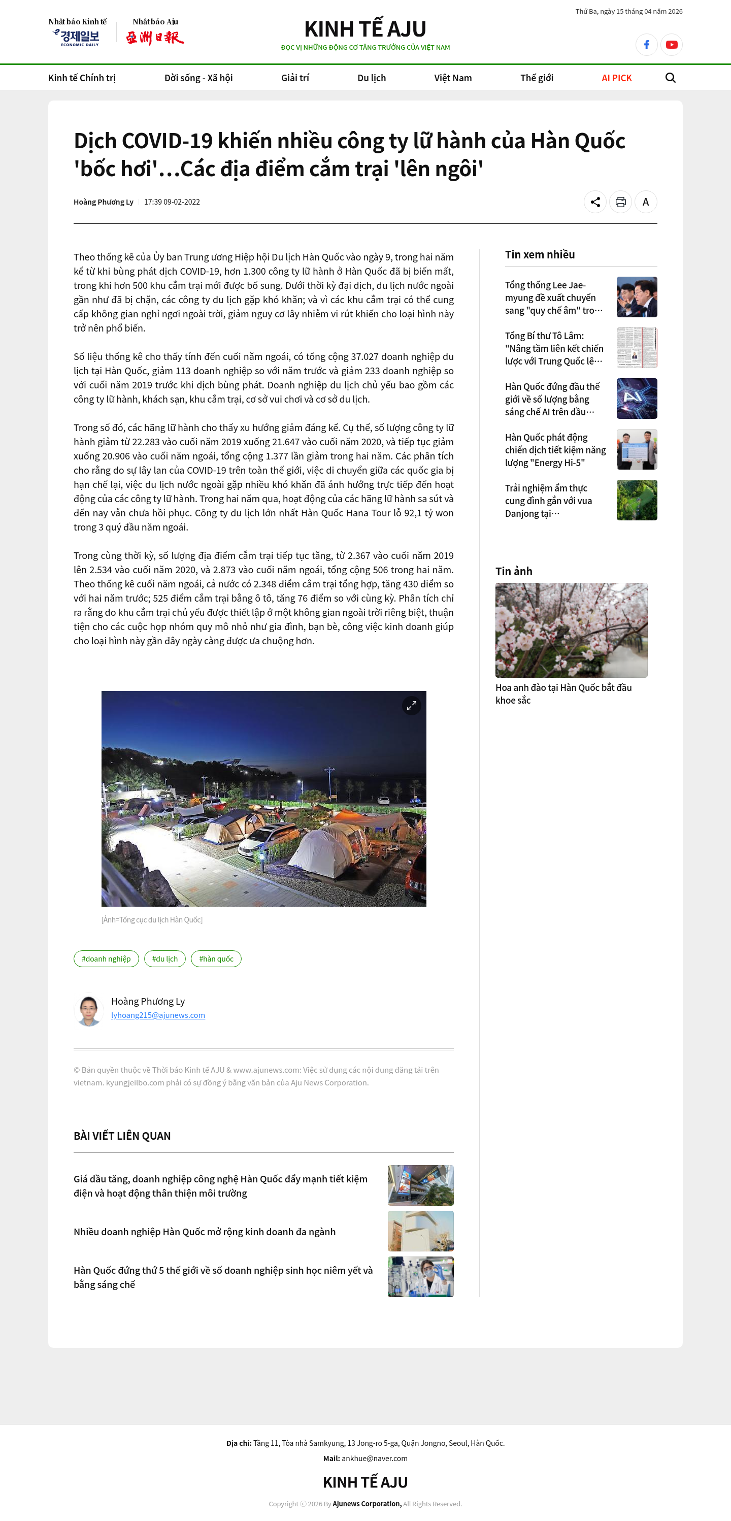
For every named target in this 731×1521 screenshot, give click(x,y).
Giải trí (295, 77)
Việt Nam (453, 77)
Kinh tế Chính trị (82, 77)
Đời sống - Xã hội (198, 77)
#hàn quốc (216, 958)
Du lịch (371, 77)
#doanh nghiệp (106, 958)
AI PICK (617, 77)
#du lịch (165, 958)
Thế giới (536, 77)
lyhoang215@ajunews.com (158, 1014)
